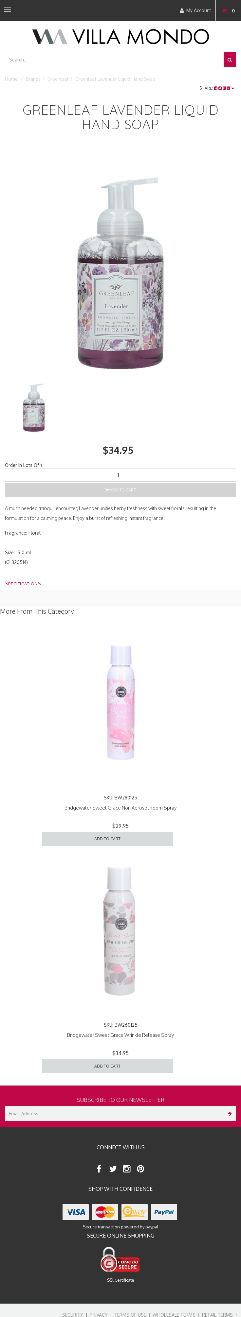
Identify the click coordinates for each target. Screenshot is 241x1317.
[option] (120, 260)
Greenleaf (57, 79)
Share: (216, 88)
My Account (195, 10)
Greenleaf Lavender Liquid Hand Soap (115, 79)
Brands (33, 79)
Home (11, 79)
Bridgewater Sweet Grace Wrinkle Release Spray (120, 1035)
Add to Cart (120, 489)
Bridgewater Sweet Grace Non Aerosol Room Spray (120, 808)
